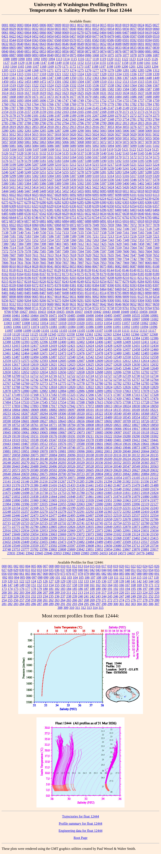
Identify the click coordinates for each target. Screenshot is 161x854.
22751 (108, 523)
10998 (145, 319)
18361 (136, 413)
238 (68, 596)
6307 (156, 202)
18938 (90, 428)
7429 (118, 244)
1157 (117, 63)
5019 (65, 134)
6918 (141, 221)
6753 (88, 217)
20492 (43, 466)
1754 (118, 100)
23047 (7, 534)
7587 (58, 251)
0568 (58, 40)
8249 (80, 281)
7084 (43, 229)
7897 (80, 262)
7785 (148, 259)
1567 (156, 85)
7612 (42, 255)
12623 (71, 364)
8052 (65, 266)
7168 (5, 236)
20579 (25, 470)
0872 (88, 51)
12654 (43, 372)
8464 (103, 289)
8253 (95, 281)
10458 (152, 312)
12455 (108, 349)
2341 (58, 119)
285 (27, 604)
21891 (25, 500)
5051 (125, 138)
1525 (58, 85)
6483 (148, 210)
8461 (95, 289)
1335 (125, 74)
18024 (126, 406)
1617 (27, 93)
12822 (90, 387)
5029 (133, 134)
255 (10, 600)
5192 (118, 161)
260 (39, 600)
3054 (118, 127)
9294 (95, 300)
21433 (71, 485)
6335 (65, 206)
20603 (80, 470)
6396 (103, 210)
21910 (62, 500)
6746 (35, 217)
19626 (136, 444)
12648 (145, 368)
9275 (58, 300)
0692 (148, 44)
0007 (50, 25)
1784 (148, 104)
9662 (12, 308)
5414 (35, 187)
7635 (110, 255)
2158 (35, 112)
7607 (12, 255)
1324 (80, 74)
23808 (62, 549)
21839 (43, 496)
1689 (156, 96)
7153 (65, 232)
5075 (125, 142)
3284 (35, 130)
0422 (12, 36)
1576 (65, 89)
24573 (122, 553)
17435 (108, 398)
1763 (27, 104)
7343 (110, 240)
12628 (117, 364)
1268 (35, 70)
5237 (95, 168)
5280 (95, 172)
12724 (90, 376)
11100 (36, 330)
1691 (5, 100)
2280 (35, 119)
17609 (90, 402)
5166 (88, 157)
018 (109, 566)
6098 (118, 195)
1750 (88, 100)
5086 (50, 146)
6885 (73, 221)
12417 (34, 345)
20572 (7, 470)
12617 (16, 364)
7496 (5, 247)
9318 (35, 304)
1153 (88, 63)
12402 (80, 342)
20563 (154, 466)
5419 (73, 187)
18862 (25, 428)
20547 (126, 466)
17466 (136, 398)
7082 (28, 229)
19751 (80, 447)
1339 (156, 74)
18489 (108, 417)
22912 (154, 527)
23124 (136, 534)
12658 (80, 372)
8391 (118, 285)
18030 (136, 406)
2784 (156, 119)
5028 (125, 134)
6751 (73, 217)
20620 (117, 470)
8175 (80, 274)
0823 (58, 47)
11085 (80, 327)
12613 (136, 361)
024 (145, 566)
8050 (58, 266)
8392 (125, 285)
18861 (16, 428)
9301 (118, 300)
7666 (42, 259)
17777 (7, 406)
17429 (99, 398)
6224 (103, 198)
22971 (80, 530)
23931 (11, 553)
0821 (42, 47)
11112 (134, 330)
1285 (141, 70)
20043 (136, 451)
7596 (95, 251)
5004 (110, 130)
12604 (53, 361)
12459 (145, 349)
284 (21, 604)
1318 (42, 74)
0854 (50, 51)
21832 (16, 496)
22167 (25, 508)
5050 (118, 138)
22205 (80, 508)
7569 (156, 247)
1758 (148, 100)
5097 (125, 146)
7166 (148, 232)
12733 (145, 376)
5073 (110, 142)
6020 (156, 191)
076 (68, 573)
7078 (156, 225)
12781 (108, 383)
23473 (62, 542)
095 (22, 577)
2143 (80, 108)
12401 (71, 342)
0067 (50, 32)
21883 (154, 496)
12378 (80, 338)
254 (4, 600)
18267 (25, 413)
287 (39, 604)
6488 (20, 213)
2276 (5, 119)
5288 (148, 172)
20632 (154, 470)
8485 (27, 293)
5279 (88, 172)
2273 (141, 115)
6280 (42, 202)
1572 (35, 89)
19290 (136, 436)
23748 (7, 549)
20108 (90, 455)
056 (4, 573)
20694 (53, 474)
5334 (103, 179)
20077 (44, 455)
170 (145, 585)
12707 (154, 372)
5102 (156, 146)
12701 (136, 372)
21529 (71, 489)
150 (27, 585)
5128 (20, 153)
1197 (102, 66)
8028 (35, 266)
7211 (95, 236)
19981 (62, 451)
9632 (80, 304)
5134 (58, 153)
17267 (99, 395)
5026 (110, 134)
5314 (110, 176)
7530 (27, 247)
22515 (108, 515)
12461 (7, 353)
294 (80, 604)
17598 (80, 402)
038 (68, 570)
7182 (20, 236)
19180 (62, 436)
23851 (90, 549)
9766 (7, 312)
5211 (65, 164)
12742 (34, 379)
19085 (99, 432)
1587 (148, 89)
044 (103, 570)
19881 (7, 451)
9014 (42, 296)
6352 (118, 206)
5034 (12, 138)
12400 (62, 342)
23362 (108, 538)
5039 (50, 138)
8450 (73, 289)
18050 (154, 406)
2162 (58, 112)
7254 (50, 240)
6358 (5, 210)
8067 (95, 266)
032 (33, 570)
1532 (73, 85)
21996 (25, 504)
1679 (88, 96)
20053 (154, 451)
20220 (117, 459)
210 (62, 592)
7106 (126, 229)
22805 (53, 527)
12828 (145, 387)
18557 (145, 417)
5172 (133, 157)
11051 (90, 323)
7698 (103, 259)
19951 (25, 451)
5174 (148, 157)
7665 (35, 259)
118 (156, 577)
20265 (16, 462)
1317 (35, 74)
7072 (133, 225)
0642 (35, 44)
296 (92, 604)
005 (33, 566)
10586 (145, 315)
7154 (73, 232)
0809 (27, 47)
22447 (25, 515)
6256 (155, 198)
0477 (95, 36)
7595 (88, 251)
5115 (88, 149)
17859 (16, 406)
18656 (80, 421)
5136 (73, 153)
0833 (118, 47)
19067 (62, 432)
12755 (126, 379)
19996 (80, 451)
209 (57, 592)
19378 (90, 440)
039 (74, 570)
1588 (156, 89)
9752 (80, 308)
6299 (95, 202)
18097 (71, 410)
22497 (90, 515)
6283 (65, 202)
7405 (65, 244)
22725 (43, 523)
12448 (43, 349)
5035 (20, 138)
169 (139, 585)
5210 (58, 164)
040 (80, 570)
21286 (89, 481)
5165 (80, 157)
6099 (125, 195)
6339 (95, 206)
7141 (27, 232)
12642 (90, 368)
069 (51, 573)
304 (139, 604)
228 (10, 596)
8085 (125, 266)
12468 (34, 353)
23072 (80, 534)
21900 (34, 500)
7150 (42, 232)
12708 (7, 376)
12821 (80, 387)
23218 (34, 538)
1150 (65, 63)
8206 (95, 278)
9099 (125, 296)
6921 (5, 225)
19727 (53, 447)
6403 (133, 210)
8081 (110, 266)
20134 (145, 455)
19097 (117, 432)
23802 (53, 549)
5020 (73, 134)
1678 (80, 96)
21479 (136, 485)
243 (98, 596)
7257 (58, 240)
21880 (145, 496)
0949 (50, 55)
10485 (71, 315)
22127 (154, 504)
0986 (88, 55)
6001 (88, 191)
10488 (80, 315)
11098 (18, 330)
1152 (80, 63)
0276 (88, 32)
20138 (25, 459)
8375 (50, 285)
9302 (125, 300)
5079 (156, 142)
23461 (53, 542)
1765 (42, 104)
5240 (118, 168)
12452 (80, 349)
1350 (73, 78)
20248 (7, 462)
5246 (5, 172)
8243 (65, 281)
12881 (34, 391)
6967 (50, 225)
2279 (27, 119)
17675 (117, 402)
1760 (5, 104)
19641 (145, 444)
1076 (118, 55)
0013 (88, 25)
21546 (90, 489)
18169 (135, 410)
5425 (118, 187)
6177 (42, 198)
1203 (147, 66)
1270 (42, 70)
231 (27, 596)
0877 (125, 51)
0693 (156, 44)
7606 (5, 255)
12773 (43, 383)
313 (89, 607)
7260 (73, 240)
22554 (154, 515)
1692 (12, 100)
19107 (127, 432)
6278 (27, 202)
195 (133, 589)
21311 (135, 481)
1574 (50, 89)
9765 (156, 308)
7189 (73, 236)
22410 (145, 511)
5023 (88, 134)
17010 (117, 391)
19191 (71, 436)
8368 (20, 285)
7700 (118, 259)
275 (127, 600)
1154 (95, 63)
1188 (95, 66)
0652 (103, 44)
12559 (7, 361)
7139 (12, 232)
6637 (118, 213)
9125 (141, 296)
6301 (110, 202)
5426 (125, 187)
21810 (117, 493)
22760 (145, 523)
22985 (117, 530)
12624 (80, 364)
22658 (108, 519)
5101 (148, 146)
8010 (12, 266)
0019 (125, 25)
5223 (148, 164)
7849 (50, 262)
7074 (141, 225)
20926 (25, 477)
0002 (12, 25)
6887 (80, 221)
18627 (43, 421)
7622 (95, 255)
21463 (108, 485)
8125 (35, 270)
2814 (133, 123)
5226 (12, 168)
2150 (133, 108)
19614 (117, 444)
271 (103, 600)
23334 (71, 538)
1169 (50, 66)
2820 (20, 127)
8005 (148, 262)
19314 (7, 440)
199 (156, 589)
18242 (16, 413)
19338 (34, 440)
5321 (5, 179)
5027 (118, 134)
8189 (156, 274)
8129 (57, 270)
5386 (42, 183)
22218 (108, 508)
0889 (27, 55)
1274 (73, 70)
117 (150, 577)
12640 (71, 368)
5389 (58, 183)
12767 (7, 383)
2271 (125, 115)
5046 (88, 138)
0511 (5, 40)
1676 (65, 96)
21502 (43, 489)
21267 (62, 481)
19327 (25, 440)
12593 (43, 361)
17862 (25, 406)
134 (92, 581)
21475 (126, 485)
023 (139, 566)
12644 (108, 368)
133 (86, 581)
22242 (145, 508)
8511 (95, 293)
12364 (117, 334)
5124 (147, 149)
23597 (71, 545)
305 (145, 604)
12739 (16, 379)
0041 (80, 29)
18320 (80, 413)
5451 (58, 191)
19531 (53, 444)
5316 (125, 176)
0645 (58, 44)
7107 (133, 229)
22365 (108, 511)
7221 (156, 236)
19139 (16, 436)
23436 (16, 542)
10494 (99, 315)
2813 (125, 123)
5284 (125, 172)
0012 (80, 25)
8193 (12, 278)
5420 (80, 187)
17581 (71, 402)
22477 (53, 515)
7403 (58, 244)
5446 (20, 191)
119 (4, 581)
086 (127, 573)
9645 (110, 304)
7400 (50, 244)
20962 (53, 477)
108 (98, 577)
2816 (148, 123)
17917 (53, 406)
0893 (35, 55)
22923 (16, 530)
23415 (154, 538)
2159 (42, 112)
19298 (145, 436)
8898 (12, 296)
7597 (103, 251)
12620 (43, 364)
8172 (58, 274)
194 (127, 589)
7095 (95, 229)
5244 (148, 168)
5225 (5, 168)
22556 (16, 519)
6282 (58, 202)
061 (21, 573)
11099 (27, 330)
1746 (58, 100)
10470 (43, 315)
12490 (25, 357)
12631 (145, 364)
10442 (97, 312)
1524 (50, 85)
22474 (43, 515)
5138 (88, 153)
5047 (95, 138)
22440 (7, 515)
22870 (126, 527)
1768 (65, 104)
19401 (117, 440)
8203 (73, 278)
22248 (7, 511)
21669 (145, 489)
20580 (34, 470)
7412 (80, 244)
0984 (80, 55)
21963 (126, 500)
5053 (141, 138)
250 (139, 596)
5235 (80, 168)
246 (115, 596)
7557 (103, 247)
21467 (117, 485)
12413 (7, 345)
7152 (58, 232)
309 (65, 607)
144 (150, 581)
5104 (13, 149)
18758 (25, 425)
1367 (125, 78)
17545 (43, 402)
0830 (95, 47)
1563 (125, 85)
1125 (147, 59)
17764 (154, 402)
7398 (42, 244)
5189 (95, 161)
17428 (90, 398)
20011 (108, 451)
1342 (20, 78)
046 (115, 570)
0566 (42, 40)
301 (121, 604)
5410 (5, 187)
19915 (16, 451)
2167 (95, 112)
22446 (16, 515)
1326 (88, 74)
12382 (117, 338)
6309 (12, 206)
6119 (20, 198)
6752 (80, 217)
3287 (58, 130)
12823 (99, 387)
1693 (20, 100)
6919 (148, 221)
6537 (35, 213)
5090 (80, 146)
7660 (12, 259)
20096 (71, 455)
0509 (148, 36)
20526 (71, 466)
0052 (95, 29)
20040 (126, 451)
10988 (62, 319)
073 (62, 573)
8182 (118, 274)
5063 (42, 142)
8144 (110, 270)
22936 (34, 530)
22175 (43, 508)
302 (127, 604)
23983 (85, 553)
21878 (126, 496)
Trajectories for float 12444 (80, 816)
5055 (148, 138)
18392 (34, 417)
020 (121, 566)
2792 (58, 123)
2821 (27, 127)
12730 (136, 376)
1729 (50, 100)
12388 (7, 342)
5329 (65, 179)
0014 (95, 25)
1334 (118, 74)
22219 (117, 508)
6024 (27, 195)
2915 (88, 127)
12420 (62, 345)
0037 (65, 29)
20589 (43, 470)
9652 (133, 304)
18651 (71, 421)
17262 (80, 395)
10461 (16, 315)
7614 (58, 255)
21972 (136, 500)
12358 (70, 334)
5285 (133, 172)
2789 (35, 123)
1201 (132, 66)
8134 (72, 270)
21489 (7, 489)
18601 (25, 421)
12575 (25, 361)
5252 (50, 172)
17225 (71, 395)
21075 (127, 477)
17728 (145, 402)
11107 (99, 330)
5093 (103, 146)
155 (57, 585)
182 (57, 589)
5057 (5, 142)
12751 (99, 379)
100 (51, 577)
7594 (80, 251)
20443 (16, 466)
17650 (108, 402)
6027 (50, 195)
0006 (42, 25)
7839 (35, 262)
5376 (141, 179)
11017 (53, 323)
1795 (58, 108)
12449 (53, 349)
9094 (103, 296)
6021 (5, 195)
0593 (141, 40)
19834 (108, 447)
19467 (25, 444)
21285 (80, 481)
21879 (136, 496)
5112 (65, 149)
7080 (12, 229)
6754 (95, 217)
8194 (20, 278)
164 (109, 585)
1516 (148, 81)
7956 (110, 262)
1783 (141, 104)
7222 (5, 240)
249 (133, 596)
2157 (27, 112)
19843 (117, 447)
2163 (65, 112)
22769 (154, 523)
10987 (53, 319)
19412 (136, 440)
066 (33, 573)
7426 (110, 244)
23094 (108, 534)
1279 (110, 70)
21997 (34, 504)
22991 (126, 530)
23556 (25, 545)
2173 (141, 112)
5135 (65, 153)
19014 (126, 428)
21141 (7, 481)
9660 (5, 308)
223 (139, 592)
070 (57, 573)
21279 (71, 481)
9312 (12, 304)
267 (80, 600)
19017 (136, 428)
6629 (65, 213)
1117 (88, 59)
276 (133, 600)
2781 (133, 119)
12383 (126, 338)
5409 (156, 183)
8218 (27, 281)
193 (121, 589)
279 (150, 600)
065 (27, 573)
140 (127, 581)
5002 (95, 130)
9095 (110, 296)
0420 (156, 32)
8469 (118, 289)
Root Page (80, 838)
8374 (42, 285)
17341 (16, 398)
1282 (133, 70)
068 (45, 573)
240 (80, 596)
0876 (118, 51)
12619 (34, 364)
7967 (118, 262)
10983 (16, 319)
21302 (126, 481)
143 (145, 581)
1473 (50, 81)
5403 (148, 183)
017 (103, 566)
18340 (117, 413)
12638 (53, 368)
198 (150, 589)
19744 (62, 447)
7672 (65, 259)
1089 (13, 59)
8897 (5, 296)
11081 (53, 327)
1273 (65, 70)
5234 (73, 168)
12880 (25, 391)
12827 (136, 387)
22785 (25, 527)
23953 (57, 553)
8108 (156, 266)
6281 (50, 202)
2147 (110, 108)
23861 (117, 549)
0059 (148, 29)
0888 (20, 55)
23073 (90, 534)
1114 (66, 59)
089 (145, 573)
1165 (21, 66)
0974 (65, 55)
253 (156, 596)
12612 (126, 361)
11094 (144, 327)
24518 (113, 553)
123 (27, 581)
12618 (25, 364)
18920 (71, 428)
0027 (156, 25)
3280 (5, 130)
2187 (58, 115)
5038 (42, 138)
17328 (154, 395)
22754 (117, 523)
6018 (141, 191)
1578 (80, 89)
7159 (110, 232)
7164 (133, 232)
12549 (117, 357)
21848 (71, 496)
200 (4, 592)
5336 (110, 179)
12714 (43, 376)
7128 (155, 229)
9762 (133, 308)
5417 (58, 187)
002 (15, 566)
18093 (62, 410)
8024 (27, 266)
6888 (88, 221)
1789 (27, 108)
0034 (50, 29)
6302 (118, 202)
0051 (88, 29)
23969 (76, 553)
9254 (156, 296)
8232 (50, 281)
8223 (35, 281)
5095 (118, 146)
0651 (95, 44)
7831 (20, 262)
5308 (80, 176)
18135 (117, 410)
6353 (125, 206)
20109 (99, 455)
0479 (110, 36)
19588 (80, 444)
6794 (141, 217)
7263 (95, 240)
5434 (148, 187)
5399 (118, 183)
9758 (110, 308)
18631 (53, 421)
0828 (80, 47)
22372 (117, 511)
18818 (99, 425)
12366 (135, 334)
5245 (156, 168)
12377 (71, 338)
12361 (89, 334)
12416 (25, 345)
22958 (62, 530)
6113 (156, 195)
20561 (145, 466)
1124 (140, 59)
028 (10, 570)
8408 (20, 289)
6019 (148, 191)
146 (4, 585)
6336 (73, 206)
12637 (43, 368)
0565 (35, 40)
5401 (133, 183)
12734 (154, 376)
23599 (80, 545)
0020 (133, 25)
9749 (65, 308)
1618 (35, 93)
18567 (154, 417)
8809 (125, 293)
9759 (118, 308)
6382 (58, 210)
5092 (95, 146)
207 (45, 592)
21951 (108, 500)
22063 (80, 504)
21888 (7, 500)
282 (10, 604)
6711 (20, 217)
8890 (148, 293)
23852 (99, 549)
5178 (20, 161)
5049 (110, 138)
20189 (99, 459)
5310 (95, 176)
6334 (58, 206)
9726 (42, 308)
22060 (71, 504)
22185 (53, 508)
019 (115, 566)
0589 (118, 40)
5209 (50, 164)
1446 (141, 78)
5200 (20, 164)
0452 (35, 36)
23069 (62, 534)
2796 (80, 123)
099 (45, 577)
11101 (45, 330)
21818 (145, 493)
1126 (154, 59)
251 (145, 596)
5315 (118, 176)
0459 (88, 36)
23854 (108, 549)
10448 (116, 312)
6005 (103, 191)
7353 (141, 240)
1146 (36, 63)
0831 (103, 47)
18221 (154, 410)
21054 (117, 477)
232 (33, 596)
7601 (133, 251)
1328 (103, 74)
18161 (126, 410)
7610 (27, 255)
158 (74, 585)
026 (156, 566)
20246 (154, 459)
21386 (34, 485)
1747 (65, 100)
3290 (80, 130)
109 (104, 577)
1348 (58, 78)
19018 (145, 428)
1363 (95, 78)
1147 (43, 63)
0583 (103, 40)
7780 (141, 259)
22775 (16, 527)
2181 (35, 115)
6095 (95, 195)
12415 (16, 345)
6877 (27, 221)
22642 (90, 519)
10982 (7, 319)
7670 (58, 259)
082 (103, 573)
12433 (145, 345)
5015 (35, 134)
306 (150, 604)
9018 (58, 296)
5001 (88, 130)
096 (28, 577)
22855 (117, 527)
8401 (5, 289)
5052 (133, 138)
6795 (148, 217)
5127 (12, 153)
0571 (80, 40)
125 (39, 581)
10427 (23, 312)
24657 (131, 553)
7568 (148, 247)
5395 (88, 183)
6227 (125, 198)
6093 (80, 195)
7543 (42, 247)
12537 (62, 357)
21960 (117, 500)
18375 (7, 417)
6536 (27, 213)
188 (92, 589)
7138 (5, 232)
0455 (58, 36)
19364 (80, 440)
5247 (12, 172)
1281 (125, 70)
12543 (99, 357)
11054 (108, 323)
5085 (42, 146)
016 (98, 566)
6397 (110, 210)
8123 (27, 270)
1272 (58, 70)
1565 (141, 85)
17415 (71, 398)
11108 (108, 330)
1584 (125, 89)
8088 (141, 266)
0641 (27, 44)
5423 (103, 187)
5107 (35, 149)
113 (127, 577)
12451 (71, 349)
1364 (103, 78)
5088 (65, 146)
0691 (141, 44)
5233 (65, 168)
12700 (126, 372)
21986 (16, 504)
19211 (90, 436)
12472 (53, 353)
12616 (7, 364)
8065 (80, 266)
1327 (95, 74)
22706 (154, 519)
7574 (12, 251)
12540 (71, 357)
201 (10, 592)
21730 (43, 493)
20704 (71, 474)
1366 (118, 78)
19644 (154, 444)
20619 (108, 470)
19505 (34, 444)
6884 (65, 221)
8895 (156, 293)
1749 (80, 100)
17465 (126, 398)
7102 (118, 229)
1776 (88, 104)
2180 (27, 115)
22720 (16, 523)
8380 (65, 285)
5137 (80, 153)
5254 (58, 172)
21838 (34, 496)
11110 (117, 330)
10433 (42, 312)
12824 (108, 387)
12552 (145, 357)
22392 (126, 511)
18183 (145, 410)
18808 (90, 425)
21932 (80, 500)
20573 (16, 470)
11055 (117, 323)
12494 (34, 357)
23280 (43, 538)
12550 (126, 357)
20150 (53, 459)
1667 (5, 96)
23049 (16, 534)
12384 (136, 338)
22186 (62, 508)
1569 (12, 89)
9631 (73, 304)
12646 (126, 368)
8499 (73, 293)
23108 (126, 534)
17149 (16, 395)
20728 (90, 474)
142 (139, 581)
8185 (141, 274)
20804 (99, 474)
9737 (50, 308)
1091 (29, 59)
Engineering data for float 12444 (81, 830)
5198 (5, 164)
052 (139, 570)
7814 (12, 262)
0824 (65, 47)
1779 (110, 104)
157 (68, 585)
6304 (133, 202)
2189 (73, 115)
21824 (154, 493)
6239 (148, 198)
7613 (50, 255)
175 (15, 589)
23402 (136, 538)
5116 (95, 149)
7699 (110, 259)
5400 (125, 183)
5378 (156, 179)
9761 (125, 308)
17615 (99, 402)
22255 (16, 511)
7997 (141, 262)
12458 (136, 349)
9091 (88, 296)
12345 (52, 334)
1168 (43, 66)
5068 (80, 142)
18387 (25, 417)
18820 (108, 425)
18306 (62, 413)
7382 (12, 244)
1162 (154, 63)
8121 (20, 270)
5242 (133, 168)
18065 (25, 410)
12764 (154, 379)
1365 (110, 78)
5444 (5, 191)
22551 (145, 515)
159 (80, 585)
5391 (73, 183)
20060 (25, 455)
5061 (27, 142)
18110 (99, 410)
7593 (73, 251)
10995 (117, 319)
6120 (27, 198)
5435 (156, 187)
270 (98, 600)
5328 (58, 179)
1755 (125, 100)
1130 (28, 63)
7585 (42, 251)
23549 (16, 545)
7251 (27, 240)
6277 (20, 202)
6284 (73, 202)
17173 (43, 395)
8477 (148, 289)
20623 (126, 470)
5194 (133, 161)
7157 (95, 232)
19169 (43, 436)
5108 (43, 149)
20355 (126, 462)
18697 (117, 421)
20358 (136, 462)
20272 (34, 462)
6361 (27, 210)
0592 (133, 40)
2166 (88, 112)
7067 (125, 225)
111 (116, 577)
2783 (148, 119)
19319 (16, 440)
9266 (42, 300)
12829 (154, 387)
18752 (16, 425)
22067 (90, 504)
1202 (139, 66)
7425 (103, 244)
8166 (35, 274)
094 (16, 577)
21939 (90, 500)
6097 (110, 195)
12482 (136, 353)
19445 (16, 444)
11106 (90, 330)
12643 (99, 368)
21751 (53, 493)
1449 (156, 78)
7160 (118, 232)
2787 (20, 123)
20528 (90, 466)
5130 (27, 153)
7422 (95, 244)
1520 (20, 85)
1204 (155, 66)
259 (33, 600)
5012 (12, 134)
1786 (5, 108)
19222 (108, 436)
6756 (110, 217)
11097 (9, 330)
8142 (95, 270)
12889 (99, 391)
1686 (133, 96)
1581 (103, 89)
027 (4, 570)
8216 (12, 281)
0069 (65, 32)
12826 (126, 387)
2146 (103, 108)
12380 (99, 338)
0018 (118, 25)
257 (21, 600)
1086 (148, 55)
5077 (141, 142)
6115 (5, 198)
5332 (88, 179)
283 (15, 604)
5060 (20, 142)
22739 (71, 523)
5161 (50, 157)
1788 (20, 108)
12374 (53, 338)
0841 (12, 51)
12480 (117, 353)
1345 (35, 78)
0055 (118, 29)
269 (92, 600)
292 (68, 604)
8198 (42, 278)
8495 (50, 293)
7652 (156, 255)
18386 (16, 417)
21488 (154, 485)
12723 (80, 376)
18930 (80, 428)
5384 (27, 183)
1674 (58, 96)
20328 (71, 462)
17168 (34, 395)
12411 (145, 342)
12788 (16, 387)
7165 (141, 232)
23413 (145, 538)
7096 (103, 229)
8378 (58, 285)
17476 (154, 398)
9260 (20, 300)
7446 (133, 244)
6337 (80, 206)
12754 (117, 379)
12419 (53, 345)
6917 (133, 221)
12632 (154, 364)
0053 (103, 29)
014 (86, 566)
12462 (16, 353)
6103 (148, 195)
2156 (20, 112)
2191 (88, 115)
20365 (145, 462)
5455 (80, 191)
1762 (20, 104)
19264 (117, 436)
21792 (90, 493)
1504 (80, 81)
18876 (43, 428)
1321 (58, 74)
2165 (80, 112)
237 (62, 596)
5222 (141, 164)
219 (115, 592)
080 (92, 573)
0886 (5, 55)
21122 (154, 477)
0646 (65, 44)
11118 (7, 334)
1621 (50, 93)
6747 (42, 217)
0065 (35, 32)
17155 (25, 395)
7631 (103, 255)
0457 (73, 36)
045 (109, 570)
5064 (50, 142)
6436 (141, 210)
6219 (72, 198)
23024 (136, 530)
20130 (126, 455)
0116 (73, 32)
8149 (133, 270)
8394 (141, 285)
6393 (88, 210)
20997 (99, 477)
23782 (34, 549)
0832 (110, 47)
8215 (5, 281)
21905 (53, 500)
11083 (62, 327)
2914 (80, 127)
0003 (20, 25)
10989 (71, 319)
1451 (12, 81)
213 (80, 592)
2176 (5, 115)
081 (98, 573)
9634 (88, 304)
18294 (43, 413)
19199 (80, 436)
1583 (118, 89)
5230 (42, 168)
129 (62, 581)
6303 (125, 202)
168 (133, 585)
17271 (108, 395)
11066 (17, 327)
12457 (126, 349)
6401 (125, 210)
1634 (125, 93)
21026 (108, 477)
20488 (34, 466)
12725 (99, 376)
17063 (126, 391)
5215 (95, 164)
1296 (148, 70)
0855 (58, 51)
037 (62, 570)
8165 (27, 274)
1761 (12, 104)
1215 (12, 70)
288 (45, 604)
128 (57, 581)
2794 (65, 123)
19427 (145, 440)
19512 (43, 444)
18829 (145, 425)
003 (21, 566)
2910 (50, 127)
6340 (103, 206)
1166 (28, 66)
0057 (133, 29)
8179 (103, 274)
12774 (53, 383)
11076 (44, 327)
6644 (12, 217)
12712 (34, 376)
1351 (80, 78)
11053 (99, 323)
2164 (73, 112)
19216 (99, 436)
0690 (133, 44)
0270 (80, 32)
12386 (154, 338)
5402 (141, 183)
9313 (20, 304)
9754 (88, 308)
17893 (34, 406)
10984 (25, 319)
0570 (73, 40)
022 (133, 566)
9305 (148, 300)
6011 (125, 191)
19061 (25, 432)
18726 (145, 421)
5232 (58, 168)
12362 (98, 334)
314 (95, 607)
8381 (73, 285)
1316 (27, 74)
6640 (141, 213)
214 (86, 592)
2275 (156, 115)
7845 (42, 262)
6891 (103, 221)
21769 (71, 493)
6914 (110, 221)
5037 (35, 138)
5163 (65, 157)
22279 (71, 511)
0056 (125, 29)
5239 (110, 168)
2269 (110, 115)
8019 (20, 266)
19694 (16, 447)
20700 (62, 474)
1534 (80, 85)
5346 (133, 179)
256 (15, 600)
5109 (51, 149)
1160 (140, 63)
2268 (103, 115)
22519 (117, 515)
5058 (12, 142)
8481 (5, 293)
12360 (80, 334)
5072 (103, 142)
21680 (16, 493)
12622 (62, 364)
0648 (73, 44)
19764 (90, 447)
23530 (7, 545)
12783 (126, 383)
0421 (5, 36)
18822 (126, 425)
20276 (43, 462)
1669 (20, 96)
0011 (73, 25)
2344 (80, 119)
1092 (36, 59)
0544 (12, 40)
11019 (71, 323)
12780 (99, 383)
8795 (118, 293)
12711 (25, 376)
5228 (27, 168)
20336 (99, 462)
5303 (42, 176)
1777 (95, 104)
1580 (95, 89)
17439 (117, 398)
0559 (20, 40)
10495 (108, 315)
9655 (141, 304)
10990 (80, 319)
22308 (99, 511)
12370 (16, 338)
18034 (145, 406)
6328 (42, 206)
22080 (99, 504)
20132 (135, 455)
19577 (71, 444)
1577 (73, 89)
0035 (58, 29)
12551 (136, 357)
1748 (73, 100)
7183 (27, 236)
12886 (80, 391)
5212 (73, 164)
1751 (95, 100)
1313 (5, 74)
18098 (81, 410)
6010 (118, 191)
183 (62, 589)
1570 (20, 89)
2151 (141, 108)
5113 (73, 149)
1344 (27, 78)
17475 (145, 398)
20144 (34, 459)
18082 (53, 410)
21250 (52, 481)
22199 (71, 508)
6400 (118, 210)
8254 (103, 281)
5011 (5, 134)
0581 (88, 40)
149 (21, 585)
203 (21, 592)
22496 (80, 515)
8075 (103, 266)
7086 (58, 229)
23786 (43, 549)
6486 (12, 213)
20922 (16, 477)
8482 (12, 293)
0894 (42, 55)
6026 (42, 195)
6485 (5, 213)
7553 (88, 247)
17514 (16, 402)
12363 (107, 334)
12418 (43, 345)
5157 (20, 157)
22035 (43, 504)
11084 (71, 327)
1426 (133, 78)
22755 (126, 523)
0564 (27, 40)
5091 (88, 146)
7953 (103, 262)
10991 (90, 319)
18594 (16, 421)
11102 (54, 330)
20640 (7, 474)
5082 (20, 146)
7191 (88, 236)
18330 (108, 413)
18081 (44, 410)
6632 (88, 213)
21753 (62, 493)
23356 (99, 538)
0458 (80, 36)
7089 (73, 229)
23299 (53, 538)
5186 (73, 161)
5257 (73, 172)
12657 (71, 372)
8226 (42, 281)
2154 (5, 112)
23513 (136, 542)
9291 (80, 300)
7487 (156, 244)
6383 (65, 210)
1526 (65, 85)
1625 (80, 93)
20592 (53, 470)
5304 (50, 176)
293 (74, 604)
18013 (108, 406)
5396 (95, 183)
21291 (99, 481)
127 (51, 581)
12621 (53, 364)
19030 (154, 428)
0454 (50, 36)
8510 (88, 293)
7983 (133, 262)
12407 (108, 342)
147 (10, 585)
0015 (103, 25)
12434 (154, 345)
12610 (108, 361)
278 (145, 600)
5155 (5, 157)
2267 (95, 115)
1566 (148, 85)
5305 (58, 176)
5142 (118, 153)
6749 (58, 217)
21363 (7, 485)
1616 (20, 93)
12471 (43, 353)
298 (103, 604)
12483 (145, 353)
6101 (133, 195)
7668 (50, 259)
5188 (88, 161)
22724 (34, 523)
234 (45, 596)
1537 (103, 85)
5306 (65, 176)
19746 (71, 447)
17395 (62, 398)
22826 (71, 527)
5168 (103, 157)
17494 (7, 402)
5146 (148, 153)
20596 (62, 470)
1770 (80, 104)
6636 (110, 213)
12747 (62, 379)
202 (15, 592)
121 (15, 581)
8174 (73, 274)
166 (121, 585)
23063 (53, 534)
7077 (148, 225)
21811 (126, 493)
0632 (5, 44)
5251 (42, 172)
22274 (53, 511)
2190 (80, 115)
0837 (148, 47)
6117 (12, 198)
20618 (99, 470)
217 (103, 592)
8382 (80, 285)
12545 (108, 357)
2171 (125, 112)
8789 (110, 293)
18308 (71, 413)
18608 (34, 421)
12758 (145, 379)
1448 (148, 78)
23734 (154, 545)
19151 (34, 436)
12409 (126, 342)
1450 (5, 81)
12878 (7, 391)
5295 (156, 172)
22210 (90, 508)
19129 (7, 436)
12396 (43, 342)
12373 (43, 338)
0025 (148, 25)
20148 (43, 459)
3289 (73, 130)
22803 (43, 527)
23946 (48, 553)
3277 (141, 127)
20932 (34, 477)
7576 (20, 251)
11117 (152, 330)
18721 (136, 421)
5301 (27, 176)
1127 (6, 63)
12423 (80, 345)
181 (51, 589)
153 (45, 585)
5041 (65, 138)
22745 (99, 523)
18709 (126, 421)
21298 (117, 481)
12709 (16, 376)
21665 (136, 489)
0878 (133, 51)
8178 (95, 274)
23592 (53, 545)
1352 (88, 78)
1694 (27, 100)
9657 (148, 304)
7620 (88, 255)
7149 (35, 232)
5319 (148, 176)
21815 (136, 493)
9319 (42, 304)
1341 (12, 78)
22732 (62, 523)
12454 (99, 349)
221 (127, 592)
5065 (58, 142)
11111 (126, 330)
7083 (35, 229)
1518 (5, 85)
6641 (148, 213)
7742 (133, 259)
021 (127, 566)
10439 (88, 312)
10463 (25, 315)
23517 (145, 542)
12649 (154, 368)
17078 (145, 391)
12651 (16, 372)
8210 (125, 278)
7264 (103, 240)
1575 (58, 89)
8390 (110, 285)
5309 (88, 176)
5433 (141, 187)
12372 (34, 338)
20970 (62, 477)
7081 (20, 229)
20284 (53, 462)
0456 (65, 36)
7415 (88, 244)
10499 (126, 315)
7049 (95, 225)
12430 (126, 345)
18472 (99, 417)
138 (115, 581)
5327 (50, 179)
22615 (62, 519)
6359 (12, 210)
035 (51, 570)
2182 (42, 115)
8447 (65, 289)
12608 (90, 361)
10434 (51, 312)
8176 (88, 274)
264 (62, 600)
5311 (103, 176)
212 (74, 592)
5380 (5, 183)
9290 (73, 300)
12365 (126, 334)
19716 (34, 447)
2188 (65, 115)
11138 (43, 334)
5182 (50, 161)
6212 (57, 198)
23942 (30, 553)
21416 (53, 485)
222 (133, 592)
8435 (42, 289)
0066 (42, 32)
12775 (62, 383)
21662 (126, 489)
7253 (42, 240)
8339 (12, 285)
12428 (108, 345)
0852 (35, 51)
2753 (118, 119)
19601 (99, 444)
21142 (16, 481)
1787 (12, 108)
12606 (71, 361)
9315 (27, 304)
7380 (5, 244)
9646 (118, 304)
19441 (154, 440)
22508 (99, 515)
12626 (99, 364)
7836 (27, 262)
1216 (20, 70)
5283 (118, 172)
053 (145, 570)
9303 (133, 300)
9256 (5, 300)
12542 (90, 357)
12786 (154, 383)
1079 (141, 55)
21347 (154, 481)
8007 (156, 262)
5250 (35, 172)
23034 (154, 530)
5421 (88, 187)
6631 (80, 213)
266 (74, 600)
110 (110, 577)
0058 (141, 29)
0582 (95, 40)
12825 (117, 387)
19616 (126, 444)
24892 (149, 553)
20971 (71, 477)
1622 (58, 93)
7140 (20, 232)
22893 (145, 527)
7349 (125, 240)
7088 (65, 229)
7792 (156, 259)
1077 (125, 55)
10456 (143, 312)
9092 (95, 296)
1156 (110, 63)
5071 (95, 142)
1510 (103, 81)
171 (150, 585)
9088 (80, 296)
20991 (90, 477)
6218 (65, 198)
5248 (20, 172)
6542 (42, 213)
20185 (90, 459)
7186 (50, 236)
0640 (20, 44)
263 (57, 600)
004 (27, 566)
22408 (136, 511)
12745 (53, 379)
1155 (103, 63)
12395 (34, 342)
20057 (7, 455)
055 (156, 570)
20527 (80, 466)
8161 (155, 270)
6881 (42, 221)
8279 (125, 281)
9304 (141, 300)
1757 (141, 100)
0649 (80, 44)
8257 (110, 281)
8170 (50, 274)
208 (51, 592)
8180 (110, 274)
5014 (27, 134)
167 (127, 585)
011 (68, 566)
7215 (125, 236)
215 (92, 592)
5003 (103, 130)
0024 (141, 25)
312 (83, 607)
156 (62, 585)
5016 (42, 134)
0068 (58, 32)
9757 (103, 308)
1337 (141, 74)
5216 (103, 164)
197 (145, 589)
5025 (103, 134)
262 (51, 600)
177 (27, 589)
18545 (126, 417)
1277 (95, 70)
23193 (25, 538)
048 (127, 570)
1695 (35, 100)
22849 (108, 527)
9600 (50, 304)
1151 (73, 63)
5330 (73, 179)
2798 (95, 123)
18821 (117, 425)
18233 (7, 413)
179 (39, 589)
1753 (110, 100)
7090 (80, 229)
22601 (53, 519)
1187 (87, 66)
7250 (20, 240)
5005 (118, 130)
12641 (80, 368)
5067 (73, 142)
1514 (133, 81)
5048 (103, 138)
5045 (80, 138)
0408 (133, 32)
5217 (110, 164)
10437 (79, 312)
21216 (43, 481)
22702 (145, 519)
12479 (108, 353)
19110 (136, 432)
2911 (58, 127)
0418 (141, 32)
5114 (80, 149)
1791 (42, 108)
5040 (58, 138)
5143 (125, 153)
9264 (27, 300)
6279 (35, 202)
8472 (125, 289)
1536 (95, 85)
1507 (88, 81)
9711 (35, 308)
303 (133, 604)
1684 (118, 96)
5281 (103, 172)
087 (133, 573)
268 (86, 600)
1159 (132, 63)
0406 (118, 32)
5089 (73, 146)
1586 (141, 89)
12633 (7, 368)
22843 (99, 527)
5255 (65, 172)
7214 (118, 236)
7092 (88, 229)
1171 (65, 66)
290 (57, 604)
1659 (156, 93)
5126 (5, 153)
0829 (88, 47)
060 (15, 573)
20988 (81, 477)
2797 (88, 123)
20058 (16, 455)
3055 (125, 127)
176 (21, 589)
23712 (136, 545)
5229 (35, 168)
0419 (148, 32)
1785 (156, 104)
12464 (25, 353)
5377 (148, 179)
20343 (108, 462)
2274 (148, 115)
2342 (65, 119)
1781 (125, 104)
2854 (42, 127)
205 (33, 592)
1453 (27, 81)
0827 (73, 47)
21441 (90, 485)
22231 (126, 508)
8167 (42, 274)
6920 (156, 221)
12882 (43, 391)
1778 (103, 104)
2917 (103, 127)
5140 (103, 153)
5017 (50, 134)
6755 (103, 217)
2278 (20, 119)
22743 (90, 523)
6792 (125, 217)
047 (121, 570)
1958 (65, 108)
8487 (42, 293)
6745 (27, 217)
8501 (80, 293)
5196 (148, 161)
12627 (108, 364)
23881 (145, 549)
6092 (73, 195)
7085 (50, 229)
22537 (136, 515)
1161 (147, 63)
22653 (99, 519)
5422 (95, 187)
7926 (95, 262)
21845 (62, 496)
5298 (5, 176)
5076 (133, 142)
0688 (118, 44)
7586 (50, 251)
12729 (126, 376)
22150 (7, 508)
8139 (87, 270)
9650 (125, 304)
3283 (27, 130)
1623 (65, 93)
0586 (110, 40)
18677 (99, 421)
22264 (34, 511)
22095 (126, 504)
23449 (25, 542)
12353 (61, 334)
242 (92, 596)
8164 (20, 274)
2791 (50, 123)
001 (10, 566)
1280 (118, 70)
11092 (126, 327)
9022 (65, 296)
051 (133, 570)
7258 (65, 240)
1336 (133, 74)
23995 (94, 553)
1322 (65, 74)
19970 (43, 451)
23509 (126, 542)
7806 (5, 262)
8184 (133, 274)
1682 (103, 96)
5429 (133, 187)
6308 (5, 206)
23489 (99, 542)
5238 (103, 168)
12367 (144, 334)
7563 (125, 247)
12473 (62, 353)
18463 (90, 417)
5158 (27, 157)
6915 (118, 221)
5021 (80, 134)
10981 (154, 315)
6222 (87, 198)
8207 (103, 278)
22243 (154, 508)
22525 (126, 515)
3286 (50, 130)
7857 (65, 262)
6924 (27, 225)
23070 (71, 534)
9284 (65, 300)
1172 (72, 66)
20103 (81, 455)
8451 (80, 289)
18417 (53, 417)
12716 (53, 376)
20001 (90, 451)
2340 (50, 119)
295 (86, 604)
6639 (133, 213)
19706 (25, 447)
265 (68, 600)
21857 (80, 496)
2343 (73, 119)
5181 (42, 161)
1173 (80, 66)
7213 (110, 236)
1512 (118, 81)
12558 (154, 357)
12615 (154, 361)
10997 (136, 319)
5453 (73, 191)
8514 (103, 293)
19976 (53, 451)
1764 (35, 104)
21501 (34, 489)
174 (10, 589)
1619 (42, 93)
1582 (110, 89)
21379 (25, 485)
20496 (53, 466)
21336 (145, 481)
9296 (103, 300)
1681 (95, 96)
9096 (118, 296)
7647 (133, 255)
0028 (5, 29)
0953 (58, 55)
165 (115, 585)
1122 (125, 59)
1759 (156, 100)
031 (27, 570)
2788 (27, 123)
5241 (125, 168)
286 (33, 604)
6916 (125, 221)
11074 (35, 327)
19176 (53, 436)
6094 (88, 195)
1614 (5, 93)
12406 (99, 342)
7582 (35, 251)
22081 (108, 504)
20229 (136, 459)
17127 (7, 395)
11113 (143, 330)
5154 (156, 153)
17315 (136, 395)
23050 (25, 534)
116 (144, 577)
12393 (25, 342)
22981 (108, 530)
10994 (108, 319)
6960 (35, 225)
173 (4, 589)
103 (69, 577)
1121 (117, 59)
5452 (65, 191)
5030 (141, 134)
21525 (62, 489)
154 (51, 585)
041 (86, 570)
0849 (20, 51)
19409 (126, 440)
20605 (90, 470)
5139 (95, 153)
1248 (27, 70)
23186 (16, 538)
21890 (16, 500)
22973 (99, 530)
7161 (125, 232)
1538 (110, 85)
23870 (136, 549)
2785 (5, 123)
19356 (62, 440)
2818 (5, 127)
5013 (20, 134)
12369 (7, 338)
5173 (141, 157)
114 (133, 577)
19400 (108, 440)
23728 (145, 545)
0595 (156, 40)
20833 (117, 474)
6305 (141, 202)
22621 (71, 519)
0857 (73, 51)
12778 (80, 383)
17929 (62, 406)
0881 (148, 51)
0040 (73, 29)
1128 (13, 63)
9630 (65, 304)
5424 (110, 187)
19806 (99, 447)
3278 (148, 127)
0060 (156, 29)
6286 (88, 202)
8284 (141, 281)
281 (4, 604)
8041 (50, 266)
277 (139, 600)
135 (98, 581)
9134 (148, 296)
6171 (35, 198)
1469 (35, 81)
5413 (27, 187)
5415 (42, 187)
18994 (108, 428)
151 (33, 585)
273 (115, 600)
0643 (42, 44)
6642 (156, 213)
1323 (73, 74)
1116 (81, 59)
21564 (99, 489)
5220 (125, 164)
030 (21, 570)
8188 (148, 274)
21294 (108, 481)
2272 (133, 115)
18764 (43, 425)
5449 (42, 191)
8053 (73, 266)
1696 (42, 100)
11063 (153, 323)
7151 (50, 232)
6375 (42, 210)
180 (45, 589)
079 (86, 573)
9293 (88, 300)
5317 (133, 176)
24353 (103, 553)
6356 (148, 206)
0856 (65, 51)
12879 (16, 391)
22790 (34, 527)
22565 (25, 519)
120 (10, 581)
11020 (80, 323)
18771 (53, 425)
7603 (141, 251)
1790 (35, 108)
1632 (110, 93)
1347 (50, 78)
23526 (154, 542)
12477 (90, 353)
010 (62, 566)
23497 (117, 542)
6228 (133, 198)
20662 (34, 474)
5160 (42, 157)
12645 (117, 368)
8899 (20, 296)
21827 (7, 496)
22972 (90, 530)
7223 (12, 240)
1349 (65, 78)
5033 (5, 138)
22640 (80, 519)
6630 (73, 213)
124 (33, 581)
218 (109, 592)
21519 (53, 489)
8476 (141, 289)
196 (139, 589)
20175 (80, 459)
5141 (110, 153)
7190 (80, 236)
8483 (20, 293)
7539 (35, 247)
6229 (140, 198)
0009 (58, 25)
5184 (65, 161)
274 (121, 600)
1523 (42, 85)
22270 (43, 511)
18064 (16, 410)
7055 (103, 225)
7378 (156, 240)
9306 (156, 300)
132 (80, 581)
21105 (136, 477)
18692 (108, 421)
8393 (133, 285)
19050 (16, 432)
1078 (133, 55)
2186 (50, 115)
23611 (99, 545)
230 (21, 596)
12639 (62, 368)
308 (59, 607)
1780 (118, 104)
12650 (7, 372)
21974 (145, 500)
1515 (141, 81)
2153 (156, 108)
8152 (148, 270)
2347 (103, 119)
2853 (35, 127)
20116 (117, 455)
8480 (156, 289)
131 (74, 581)
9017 (50, 296)
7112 (141, 229)
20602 (71, 470)
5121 (125, 149)
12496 (43, 357)
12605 (62, 361)
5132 (42, 153)
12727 (108, 376)
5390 (65, 183)
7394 (35, 244)
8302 (156, 281)
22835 (90, 527)
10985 (34, 319)
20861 (136, 474)
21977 (154, 500)
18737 (154, 421)
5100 (141, 146)
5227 (20, 168)
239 (74, 596)
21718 (34, 493)
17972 (90, 406)
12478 (99, 353)
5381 (12, 183)
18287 (34, 413)
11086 (90, 327)
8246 (73, 281)
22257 (25, 511)
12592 (34, 361)
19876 (154, 447)
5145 (141, 153)
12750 (90, 379)
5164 (73, 157)
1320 (50, 74)
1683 (110, 96)
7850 (58, 262)
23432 (7, 542)
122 (21, 581)
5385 (35, 183)
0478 (103, 36)
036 (57, 570)
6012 (133, 191)
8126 (42, 270)
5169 (110, 157)
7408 (73, 244)
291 (62, 604)
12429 (117, 345)
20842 (126, 474)
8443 (50, 289)
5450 (50, 191)
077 (74, 573)
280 (156, 600)
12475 (71, 353)
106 (87, 577)
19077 (90, 432)
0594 (148, 40)
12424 (90, 345)
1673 (50, 96)
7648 (141, 255)
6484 (156, 210)
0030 (20, 29)
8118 (12, 270)
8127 (50, 270)
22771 (7, 527)
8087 (133, 266)
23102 (117, 534)
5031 (148, 134)
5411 (12, 187)
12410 (136, 342)
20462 (25, 466)
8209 (118, 278)
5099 (133, 146)
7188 (65, 236)
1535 (88, 85)
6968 (58, 225)
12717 (62, 376)
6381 (50, 210)
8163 (12, 274)
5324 (27, 179)
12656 (62, 372)
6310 (20, 206)
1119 (103, 59)
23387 (126, 538)
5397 (103, 183)
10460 (7, 315)
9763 (141, 308)
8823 (141, 293)
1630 (95, 93)
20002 (99, 451)
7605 (156, 251)
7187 (58, 236)
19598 (90, 444)
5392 (80, 183)
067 (39, 573)
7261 (80, 240)
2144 (88, 108)
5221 (133, 164)
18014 (117, 406)
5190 (103, 161)
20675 (43, 474)
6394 (95, 210)
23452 (34, 542)
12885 (71, 391)
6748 (50, 217)
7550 (73, 247)
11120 (16, 334)
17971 (80, 406)
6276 (12, 202)
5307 (73, 176)
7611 (35, 255)
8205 (88, 278)
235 (51, 596)
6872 (5, 221)
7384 (20, 244)
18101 (90, 410)
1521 (27, 85)
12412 (154, 342)
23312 (62, 538)
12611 (117, 361)
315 (101, 607)
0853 (42, 51)
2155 (12, 112)
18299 (53, 413)
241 (86, 596)
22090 (117, 504)
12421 (71, 345)
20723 (80, 474)
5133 (50, 153)
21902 (43, 500)
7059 (110, 225)
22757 (136, 523)
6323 (35, 206)
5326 (42, 179)
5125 (155, 149)
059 (10, 573)
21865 (99, 496)
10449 (125, 312)
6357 (156, 206)
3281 (12, 130)
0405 (110, 32)
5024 (95, 134)
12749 (80, 379)
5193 (125, 161)
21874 (117, 496)
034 (45, 570)
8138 (80, 270)
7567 (141, 247)
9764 (148, 308)
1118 (95, 59)
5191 (110, 161)
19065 (44, 432)
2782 (141, 119)
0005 (35, 25)
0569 (65, 40)
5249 (27, 172)
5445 (12, 191)
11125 (34, 334)
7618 (73, 255)
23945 (39, 553)
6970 (65, 225)
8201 (65, 278)
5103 (5, 149)
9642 (103, 304)
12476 (80, 353)
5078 (148, 142)
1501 (58, 81)
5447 (27, 191)
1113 (59, 59)
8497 (58, 293)
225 (150, 592)
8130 (65, 270)
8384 (95, 285)
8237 (58, 281)
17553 (53, 402)
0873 (95, 51)
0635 (12, 44)
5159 (35, 157)
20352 (117, 462)
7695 (95, 259)
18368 (145, 413)
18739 (7, 425)
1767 (58, 104)
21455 (99, 485)
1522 (35, 85)
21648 (117, 489)
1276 (88, 70)
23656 (108, 545)
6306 (148, 202)
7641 (118, 255)
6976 (88, 225)
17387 (53, 398)
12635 (25, 368)
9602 (58, 304)
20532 (99, 466)
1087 (156, 55)
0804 (5, 47)
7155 (80, 232)
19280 (126, 436)
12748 (71, 379)
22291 (80, 511)
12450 (62, 349)
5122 (132, 149)
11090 (108, 327)
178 (33, 589)
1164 (13, 66)
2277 (12, 119)
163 (103, 585)
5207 (35, 164)
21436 (80, 485)
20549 (136, 466)
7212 (103, 236)
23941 (20, 553)
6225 (110, 198)
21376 (16, 485)
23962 (66, 553)
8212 (141, 278)
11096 (153, 327)
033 (39, 570)
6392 (80, 210)
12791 (34, 387)
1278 (103, 70)
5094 (110, 146)
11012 (35, 323)
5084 (35, 146)
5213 (80, 164)
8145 (118, 270)
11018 (62, 323)
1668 (12, 96)
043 (98, 570)
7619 (80, 255)
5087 (58, 146)
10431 (33, 312)
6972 (73, 225)
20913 (7, 477)
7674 (73, 259)
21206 (34, 481)
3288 (65, 130)
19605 (108, 444)
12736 (7, 379)
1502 (65, 81)
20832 (108, 474)
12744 (43, 379)
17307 (117, 395)
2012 (73, 108)
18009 (99, 406)
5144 (133, 153)
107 (92, 577)
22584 (43, 519)
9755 (95, 308)
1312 (156, 70)
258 (27, 600)
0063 (20, 32)
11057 (126, 323)
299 (109, 604)
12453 (90, 349)
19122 (154, 432)
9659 (156, 304)
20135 (154, 455)
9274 (50, 300)
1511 (110, 81)
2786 (12, 123)
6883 (58, 221)
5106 (28, 149)
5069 (88, 142)
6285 (80, 202)
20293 (62, 462)
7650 (148, 255)
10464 (34, 315)
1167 (35, 66)
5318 (141, 176)
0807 (20, 47)
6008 (110, 191)
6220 (80, 198)
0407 (125, 32)
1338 (148, 74)
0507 (133, 36)
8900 (27, 296)
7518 (20, 247)
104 (75, 577)
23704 (126, 545)
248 (127, 596)
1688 (148, 96)
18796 (80, 425)
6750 (65, 217)
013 (80, 566)
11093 (135, 327)
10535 (136, 315)
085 (121, 573)
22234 (136, 508)
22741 (80, 523)
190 (103, 589)
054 (150, 570)
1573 (42, 89)
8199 (50, 278)
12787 (7, 387)
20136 (7, 459)
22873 (136, 527)
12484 (154, 353)
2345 (88, 119)
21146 (25, 481)
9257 (12, 300)
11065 (8, 327)
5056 (156, 138)
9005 (35, 296)
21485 (145, 485)
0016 (110, 25)
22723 (25, 523)
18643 (62, 421)
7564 (133, 247)
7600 (125, 251)
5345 (125, 179)
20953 (44, 477)
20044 (145, 451)
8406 (12, 289)
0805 (12, 47)
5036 (27, 138)
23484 (90, 542)
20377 (154, 462)
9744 (58, 308)
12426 (99, 345)
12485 (7, 357)
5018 (58, 134)
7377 (148, 240)
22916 (7, 530)
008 (51, 566)
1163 (6, 66)
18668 (90, 421)
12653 (34, 372)
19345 (43, 440)
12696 (117, 372)
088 (139, 573)
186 (80, 589)
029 (15, 570)
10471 (53, 315)
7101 (111, 229)
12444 (7, 349)
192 (115, 589)
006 (39, 566)
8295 (148, 281)
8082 (118, 266)
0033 (42, 29)
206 (39, 592)
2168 (103, 112)
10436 (69, 312)
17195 (62, 395)
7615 (65, 255)
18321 (90, 413)
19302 (154, 436)
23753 (16, 549)
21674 (154, 489)
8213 (148, 278)
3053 (110, 127)
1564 (133, 85)
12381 (108, 338)
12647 (136, 368)
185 (74, 589)
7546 (50, 247)
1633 (118, 93)
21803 (99, 493)
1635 (133, 93)
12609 (99, 361)
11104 (72, 330)
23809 (71, 549)
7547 (58, 247)
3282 (20, 130)
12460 (154, 349)
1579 (88, 89)
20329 (80, 462)
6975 (80, 225)
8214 (156, 278)
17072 (136, 391)
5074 (118, 142)
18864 (34, 428)
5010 (156, 130)
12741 (25, 379)
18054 (7, 410)
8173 (65, 274)
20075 (34, 455)
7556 (95, 247)
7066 (118, 225)
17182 (53, 395)
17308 (126, 395)
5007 (133, 130)
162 (98, 585)
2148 (118, 108)
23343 (90, 538)
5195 (141, 161)
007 (45, 566)
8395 (148, 285)
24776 (140, 553)
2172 (133, 112)
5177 (12, 161)
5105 (20, 149)
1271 (50, 70)
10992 (99, 319)
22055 (62, 504)
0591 (125, 40)
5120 (117, 149)
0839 (156, 47)
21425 (62, 485)
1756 (133, 100)
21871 (108, 496)
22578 (34, 519)
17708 (126, 402)
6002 (95, 191)
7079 (5, 229)
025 (150, 566)
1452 (20, 81)
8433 (35, 289)
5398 (110, 183)
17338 (7, 398)
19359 (71, 440)
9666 (20, 308)
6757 (118, 217)
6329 (50, 206)
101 (57, 577)
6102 (141, 195)
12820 (71, 387)
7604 (148, 251)
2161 (50, 112)
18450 (71, 417)
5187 (80, 161)
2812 (118, 123)
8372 (35, 285)
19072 (71, 432)
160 (86, 585)
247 (121, 596)
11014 (44, 323)
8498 (65, 293)
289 (51, 604)
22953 (43, 530)
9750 (73, 308)
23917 (154, 549)
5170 (118, 157)
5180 (35, 161)
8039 (42, 266)
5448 (35, 191)
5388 (50, 183)
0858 (80, 51)
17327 (145, 395)
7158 (103, 232)
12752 (108, 379)
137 (109, 581)
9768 (15, 312)
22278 (62, 511)
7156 (88, 232)
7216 (133, 236)
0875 (110, 51)
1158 (125, 63)
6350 (110, 206)
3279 (156, 127)
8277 (118, 281)
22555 (7, 519)
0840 (5, 51)
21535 (80, 489)
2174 (148, 112)
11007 (17, 323)
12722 (71, 376)
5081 (12, 146)
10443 (106, 312)
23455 (43, 542)
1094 (51, 59)
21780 (80, 493)
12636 (34, 368)
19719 (43, 447)
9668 (27, 308)
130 (68, 581)
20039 (117, 451)
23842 (80, 549)
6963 (42, 225)
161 (92, 585)
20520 (62, 466)
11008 (26, 323)
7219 (141, 236)
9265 (35, 300)
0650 (88, 44)
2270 (118, 115)
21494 (16, 489)
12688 (99, 372)
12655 (53, 372)
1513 (125, 81)
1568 (5, 89)
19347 (53, 440)
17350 (25, 398)
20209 (108, 459)
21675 (7, 493)
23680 (117, 545)
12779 (90, 383)
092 (4, 577)
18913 (62, 428)
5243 (141, 168)
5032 (156, 134)
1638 (148, 93)
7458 (141, 244)
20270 (25, 462)
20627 (136, 470)
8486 (35, 293)
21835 (25, 496)
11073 (26, 327)
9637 (95, 304)
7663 (27, 259)
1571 (27, 89)
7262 (88, 240)
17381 (43, 398)
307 (156, 604)
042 (92, 570)
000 (4, 566)
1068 (95, 55)
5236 (88, 168)
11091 (117, 327)
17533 (25, 402)
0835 (133, 47)
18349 (126, 413)
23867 (126, 549)
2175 (156, 112)
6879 (35, 221)
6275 (5, 202)
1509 (95, 81)
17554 (62, 402)
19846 (126, 447)
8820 (133, 293)
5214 (88, 164)
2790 (42, 123)
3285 (42, 130)
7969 (125, 262)
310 (71, 607)
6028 (58, 195)
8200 (58, 278)
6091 (65, 195)
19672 (7, 447)
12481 (126, 353)
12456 (117, 349)
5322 (12, 179)
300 (115, 604)
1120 (110, 59)
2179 (20, 115)
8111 (5, 270)
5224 (156, 164)
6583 (50, 213)
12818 (53, 387)
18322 (99, 413)
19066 (53, 432)
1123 (132, 59)
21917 (71, 500)
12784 (136, 383)
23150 (154, 534)
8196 (27, 278)
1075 (110, 55)
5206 (27, 164)
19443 (7, 444)
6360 (20, 210)
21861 (90, 496)
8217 (20, 281)
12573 (16, 361)
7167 (156, 232)
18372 (154, 413)
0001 (5, 25)
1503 (73, 81)
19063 (34, 432)
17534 (34, 402)
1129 (21, 63)
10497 (117, 315)
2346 (95, 119)
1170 (58, 66)
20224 (126, 459)
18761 (34, 425)
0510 (156, 36)
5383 (20, 183)
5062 (35, 142)
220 (121, 592)
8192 (5, 278)
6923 (20, 225)
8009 (5, 266)
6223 (95, 198)
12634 (16, 368)
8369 (27, 285)
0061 (5, 32)
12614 (145, 361)
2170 (118, 112)
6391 (73, 210)
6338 (88, 206)
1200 (124, 66)
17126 (154, 391)
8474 (133, 289)
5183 (58, 161)
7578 (27, 251)
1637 (141, 93)
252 (150, 596)
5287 (141, 172)
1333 (110, 74)
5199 (12, 164)
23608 (90, 545)
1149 (58, 63)
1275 (80, 70)
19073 (81, 432)
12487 (16, 357)
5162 (58, 157)
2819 (12, 127)
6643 (5, 217)
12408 (117, 342)
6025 (35, 195)
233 (39, 596)
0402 (95, 32)
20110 (108, 455)
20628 (145, 470)
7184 (35, 236)
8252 (88, 281)
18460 (80, 417)
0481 (118, 36)
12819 (62, 387)
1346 (42, 78)
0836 (141, 47)
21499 (25, 489)
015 (92, 566)
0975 (73, 55)
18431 (62, 417)
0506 (125, 36)
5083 (27, 146)
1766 (50, 104)
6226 (118, 198)
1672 (42, 96)
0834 (125, 47)
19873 (136, 447)
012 (74, 566)
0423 (20, 36)
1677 (73, 96)
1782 (133, 104)
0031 (27, 29)
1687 (141, 96)
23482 (80, 542)
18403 (43, 417)
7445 (125, 244)
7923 (88, 262)
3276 (133, 127)
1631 (103, 93)
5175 (156, 157)
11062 (144, 323)
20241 (145, 459)
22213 (99, 508)
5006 (125, 130)
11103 (63, 330)
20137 (16, 459)
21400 (43, 485)
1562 (118, 85)
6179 (50, 198)
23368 (117, 538)
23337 (80, 538)
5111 (58, 149)
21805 (108, 493)
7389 (27, 244)
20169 (71, 459)
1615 (12, 93)
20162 (62, 459)
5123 (140, 149)
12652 (25, 372)
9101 (133, 296)
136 (103, 581)
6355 (141, 206)
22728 (53, 523)
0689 (125, 44)
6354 (133, 206)
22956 (53, 530)
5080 (5, 146)
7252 (35, 240)
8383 (88, 285)
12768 (16, 383)
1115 (73, 59)
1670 (27, 96)
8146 (125, 270)
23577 (43, 545)
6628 (58, 213)
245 (109, 596)
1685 (125, 96)
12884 (62, 391)
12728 (117, 376)
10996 (126, 319)
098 (40, 577)
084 (115, 573)
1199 (117, 66)
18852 (7, 428)
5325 (35, 179)
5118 (103, 149)
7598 (110, 251)
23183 (7, 538)
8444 (58, 289)
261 (45, 600)
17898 (43, 406)
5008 (141, 130)
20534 (108, 466)
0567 (50, 40)
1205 (5, 70)
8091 (148, 266)
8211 (133, 278)
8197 (35, 278)
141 (133, 581)
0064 (27, 32)
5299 (12, 176)
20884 (145, 474)
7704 (125, 259)
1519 (12, 85)
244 (103, 596)
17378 (34, 398)
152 (39, 585)
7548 (65, 247)
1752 (103, 100)
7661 (20, 259)
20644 (16, 474)
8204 (80, 278)
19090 (108, 432)
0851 (27, 51)
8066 (88, 266)
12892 (108, 391)
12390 (16, 342)
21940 (99, 500)
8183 (125, 274)
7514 (12, 247)
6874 (20, 221)
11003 (8, 323)
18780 (62, 425)
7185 (42, 236)
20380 (7, 466)
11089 (99, 327)
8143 (103, 270)
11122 (25, 334)
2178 (12, 115)
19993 (71, 451)
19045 (7, 432)
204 (27, 592)
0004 (27, 25)
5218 (118, 164)
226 (156, 592)
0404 (103, 32)
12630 (136, 364)
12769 (25, 383)
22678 (126, 519)
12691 (108, 372)
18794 (71, 425)
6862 (156, 217)
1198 (109, 66)
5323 (20, 179)
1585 (133, 89)
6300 (103, 202)
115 (138, 577)
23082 (99, 534)
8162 (5, 274)
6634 (103, 213)
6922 (12, 225)
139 (121, 581)
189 (98, 589)
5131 (35, 153)
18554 (136, 417)
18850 (154, 425)
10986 (43, 319)
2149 (125, 108)
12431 (136, 345)
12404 (90, 342)
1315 (20, 74)
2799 (103, 123)
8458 (88, 289)
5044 (73, 138)
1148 (51, 63)
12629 (126, 364)
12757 (136, 379)
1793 (50, 108)
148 (15, 585)
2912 (65, 127)
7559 (118, 247)
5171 (125, 157)
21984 (7, 504)
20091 (62, 455)
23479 (71, 542)
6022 (12, 195)
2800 (110, 123)
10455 (134, 312)
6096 (103, 195)
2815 (141, 123)
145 (156, 581)
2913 (73, 127)
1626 (88, 93)
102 (63, 577)
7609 (20, 255)
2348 (110, 119)
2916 (95, 127)
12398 (53, 342)
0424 (27, 36)
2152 (148, 108)
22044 (53, 504)
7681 (80, 259)
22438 (154, 511)
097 (34, 577)
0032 (35, 29)
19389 (99, 440)
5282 (110, 172)
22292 (90, 511)
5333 (95, 179)
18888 (53, 428)
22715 (7, 523)
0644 (50, 44)
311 (77, 607)
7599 (118, 251)
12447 (34, 349)
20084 (53, 455)
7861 (73, 262)
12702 (145, 372)
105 (81, 577)
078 (80, 573)
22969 (71, 530)
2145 (95, 108)
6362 (35, 210)
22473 (34, 515)
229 (15, 596)
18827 (136, 425)
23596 (62, 545)
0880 (141, 51)
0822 (50, 47)
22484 (62, 515)
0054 (110, 29)
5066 (65, 142)
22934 (25, 530)
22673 (117, 519)
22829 (80, 527)
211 (68, 592)
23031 (145, 530)
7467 (148, 244)
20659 (25, 474)
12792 (43, 387)
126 (45, 581)
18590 (7, 421)
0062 (12, 32)
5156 (12, 157)
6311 (27, 206)
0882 (156, 51)
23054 (34, 534)
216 (98, 592)
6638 (125, 213)
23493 (108, 542)
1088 (6, 59)
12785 (145, 383)
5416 (50, 187)
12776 (71, 383)
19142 (25, 436)
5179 (27, 161)
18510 (117, 417)
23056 (43, 534)
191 (109, 589)
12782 (117, 383)
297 (98, 604)
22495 (71, 515)
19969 (34, 451)
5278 (80, 172)
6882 (50, 221)
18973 (99, 428)
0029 (12, 29)
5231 (50, 168)
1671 (35, 96)
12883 (53, 391)
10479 (62, 315)
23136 (145, 534)
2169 (110, 112)
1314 (12, 74)
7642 (125, 255)
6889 (95, 221)
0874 (103, 51)
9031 (73, 296)
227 (4, 596)
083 (109, 573)
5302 (35, 176)
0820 (35, 47)
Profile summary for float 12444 (80, 823)
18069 (34, 410)
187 (86, 589)
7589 (65, 251)
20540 (117, 466)
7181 (12, 236)
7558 (110, 247)
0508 (141, 36)
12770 (34, 383)
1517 (156, 81)
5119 (110, 149)
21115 (145, 477)
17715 (136, 402)
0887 (12, 55)
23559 (34, 545)
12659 (90, 372)
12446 (25, 349)
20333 (90, 462)
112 (121, 577)
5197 (156, 161)
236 (57, 596)
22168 (34, 508)
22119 (145, 504)
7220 (148, 236)
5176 (5, 161)
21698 (25, 493)
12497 (53, 357)
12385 (145, 338)
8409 (27, 289)
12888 (90, 391)
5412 (20, 187)
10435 (60, 312)
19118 (145, 432)
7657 (5, 259)
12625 (90, 364)
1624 (73, 93)
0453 (42, 36)
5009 (148, 130)
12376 (62, 338)
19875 (145, 447)
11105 (81, 330)
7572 (5, 251)
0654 (110, 44)
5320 (156, 176)
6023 (20, 195)
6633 (95, 213)
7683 (88, 259)
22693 (136, 519)
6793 (133, 217)
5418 (65, 187)
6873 (12, 221)
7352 (133, 240)
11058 (135, 323)
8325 (5, 285)
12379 (90, 338)
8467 (110, 289)
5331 (80, 179)
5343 (118, 179)
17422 (80, 398)
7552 (80, 247)
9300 (110, 300)
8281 (133, 281)
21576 (108, 489)
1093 (44, 59)
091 (156, 573)
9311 (5, 304)
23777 (25, 549)
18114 (108, 410)
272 (109, 600)
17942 (71, 406)
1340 (5, 78)
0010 (65, 25)
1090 (21, 59)
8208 (110, 278)
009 (57, 566)
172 (156, 585)
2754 (125, 119)
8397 (156, 285)
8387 (103, 285)
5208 (42, 164)
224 (145, 592)
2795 (73, 123)
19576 (62, 444)
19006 (117, 428)
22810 (62, 527)
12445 (16, 349)
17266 (90, 395)
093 (10, 577)
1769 (73, 104)
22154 (16, 508)
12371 (25, 338)
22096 (136, 504)
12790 (25, 387)
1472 (42, 81)
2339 (42, 119)
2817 (156, 123)
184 (68, 589)
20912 (154, 474)
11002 (154, 319)
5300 (20, 176)
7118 (148, 229)
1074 (103, 55)
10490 (90, 315)
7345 (118, 240)
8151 (140, 270)
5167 (95, 157)
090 (150, 573)
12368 (153, 334)
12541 (80, 357)
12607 (80, 361)
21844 (53, 496)
